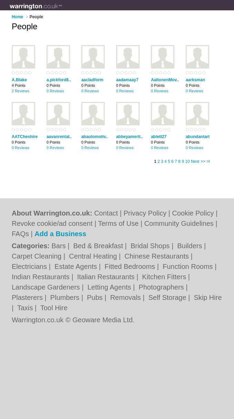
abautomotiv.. (94, 136)
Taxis (26, 308)
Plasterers (28, 297)
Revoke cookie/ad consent (52, 223)
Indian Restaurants (41, 277)
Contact (106, 213)
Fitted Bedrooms (130, 266)
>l (208, 161)
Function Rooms (189, 266)
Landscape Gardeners (47, 287)
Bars (60, 246)
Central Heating (94, 256)
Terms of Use (118, 223)
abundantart (198, 136)
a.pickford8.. (59, 79)
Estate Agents (76, 266)
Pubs (95, 297)
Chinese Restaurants (157, 256)
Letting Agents (110, 287)
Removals (126, 297)
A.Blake (19, 79)
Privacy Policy (144, 213)
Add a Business (60, 234)
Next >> (198, 161)
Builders (190, 246)
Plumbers (65, 297)
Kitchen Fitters (165, 277)
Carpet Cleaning (37, 256)
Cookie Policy (193, 213)
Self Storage (168, 297)
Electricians (30, 266)
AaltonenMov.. (165, 79)
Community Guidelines (179, 223)
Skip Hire (208, 297)
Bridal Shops (151, 246)
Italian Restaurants (106, 277)
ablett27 (158, 136)
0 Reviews (55, 91)
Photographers (162, 287)
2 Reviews (20, 91)
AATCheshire (25, 136)
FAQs (20, 234)
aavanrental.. (59, 136)
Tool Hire (54, 308)
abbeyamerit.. (129, 136)
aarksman (195, 79)
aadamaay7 (127, 79)
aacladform (92, 79)
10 (187, 161)
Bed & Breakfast (99, 246)
